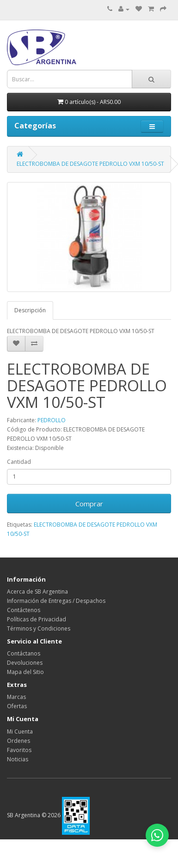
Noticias (17, 759)
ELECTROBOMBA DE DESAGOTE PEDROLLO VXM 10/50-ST (90, 164)
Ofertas (17, 706)
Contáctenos (23, 610)
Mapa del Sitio (25, 672)
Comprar (89, 503)
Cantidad (19, 462)
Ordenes (18, 741)
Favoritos (19, 750)
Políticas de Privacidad (36, 619)
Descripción (30, 310)
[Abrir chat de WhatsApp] (157, 835)
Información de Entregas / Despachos (56, 601)
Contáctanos (23, 653)
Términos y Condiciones (38, 628)
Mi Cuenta (20, 731)
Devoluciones (25, 663)
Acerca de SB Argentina (37, 591)
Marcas (16, 697)
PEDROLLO (51, 420)
